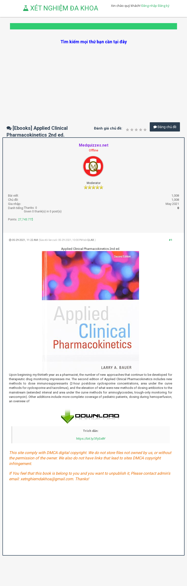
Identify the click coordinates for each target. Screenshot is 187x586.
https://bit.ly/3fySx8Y (90, 438)
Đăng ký (163, 5)
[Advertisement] (93, 79)
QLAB (90, 240)
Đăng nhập (149, 5)
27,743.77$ (25, 219)
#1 (170, 240)
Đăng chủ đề (164, 127)
